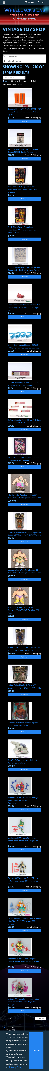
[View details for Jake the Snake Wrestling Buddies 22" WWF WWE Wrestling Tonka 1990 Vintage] (24, 488)
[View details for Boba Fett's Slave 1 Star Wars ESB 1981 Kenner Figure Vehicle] (24, 753)
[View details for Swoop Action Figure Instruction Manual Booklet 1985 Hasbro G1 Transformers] (24, 143)
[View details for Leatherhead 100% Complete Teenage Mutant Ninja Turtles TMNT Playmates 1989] (24, 832)
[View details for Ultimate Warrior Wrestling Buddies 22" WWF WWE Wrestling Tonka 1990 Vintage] (24, 563)
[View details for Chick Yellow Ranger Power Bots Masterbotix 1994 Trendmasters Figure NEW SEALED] (24, 222)
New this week (21, 81)
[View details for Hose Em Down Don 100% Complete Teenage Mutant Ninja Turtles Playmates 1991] (24, 953)
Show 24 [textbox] (40, 1018)
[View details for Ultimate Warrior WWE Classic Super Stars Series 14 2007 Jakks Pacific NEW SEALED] (24, 526)
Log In (41, 2)
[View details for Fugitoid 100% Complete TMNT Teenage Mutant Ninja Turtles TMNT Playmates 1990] (24, 873)
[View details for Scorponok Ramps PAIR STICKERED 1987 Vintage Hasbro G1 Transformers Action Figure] (24, 104)
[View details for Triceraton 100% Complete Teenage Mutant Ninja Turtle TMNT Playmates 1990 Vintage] (24, 913)
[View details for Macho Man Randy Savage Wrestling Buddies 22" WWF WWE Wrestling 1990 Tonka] (24, 602)
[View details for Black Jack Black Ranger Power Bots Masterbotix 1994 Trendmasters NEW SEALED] (24, 181)
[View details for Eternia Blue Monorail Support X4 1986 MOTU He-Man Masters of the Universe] (24, 338)
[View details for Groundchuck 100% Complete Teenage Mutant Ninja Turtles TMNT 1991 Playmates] (24, 792)
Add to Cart (24, 121)
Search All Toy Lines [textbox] (14, 61)
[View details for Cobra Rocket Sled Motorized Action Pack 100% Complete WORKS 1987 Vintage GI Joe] (24, 299)
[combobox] (24, 61)
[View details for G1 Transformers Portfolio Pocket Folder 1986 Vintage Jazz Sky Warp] (24, 451)
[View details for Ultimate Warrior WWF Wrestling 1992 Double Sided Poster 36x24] (24, 716)
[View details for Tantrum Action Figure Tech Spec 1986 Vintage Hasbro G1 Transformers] (24, 376)
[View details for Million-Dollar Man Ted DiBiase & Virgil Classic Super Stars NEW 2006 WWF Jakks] (24, 678)
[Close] (36, 1050)
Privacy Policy (15, 1067)
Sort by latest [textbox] (9, 78)
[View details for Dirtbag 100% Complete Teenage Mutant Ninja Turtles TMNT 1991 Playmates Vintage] (24, 993)
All (6, 81)
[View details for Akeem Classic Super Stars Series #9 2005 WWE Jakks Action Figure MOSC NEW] (24, 641)
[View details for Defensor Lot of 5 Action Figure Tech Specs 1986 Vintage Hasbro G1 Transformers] (24, 413)
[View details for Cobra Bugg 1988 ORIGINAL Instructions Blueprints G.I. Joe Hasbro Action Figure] (24, 261)
